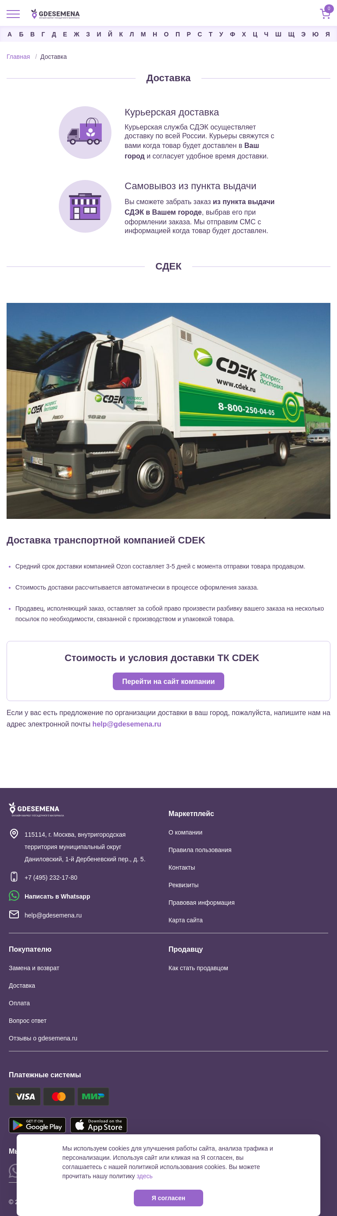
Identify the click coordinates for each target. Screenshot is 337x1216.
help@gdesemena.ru (127, 724)
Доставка (22, 985)
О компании (185, 832)
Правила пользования (200, 849)
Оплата (19, 1003)
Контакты (181, 867)
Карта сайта (185, 920)
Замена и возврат (34, 967)
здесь (144, 1176)
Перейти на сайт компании (168, 681)
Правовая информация (201, 902)
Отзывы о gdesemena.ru (43, 1038)
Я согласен (168, 1198)
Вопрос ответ (28, 1020)
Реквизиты (183, 885)
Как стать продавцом (198, 967)
